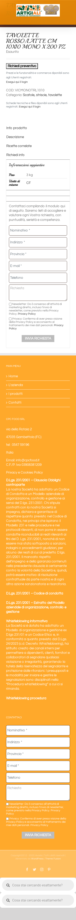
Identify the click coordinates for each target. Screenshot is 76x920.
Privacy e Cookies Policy (24, 472)
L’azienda (16, 385)
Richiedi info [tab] (15, 155)
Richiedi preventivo (22, 66)
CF (28, 183)
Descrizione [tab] (15, 137)
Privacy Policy (27, 313)
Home (13, 376)
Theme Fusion (53, 858)
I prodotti (15, 394)
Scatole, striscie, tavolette (42, 95)
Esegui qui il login (17, 82)
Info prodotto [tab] (16, 128)
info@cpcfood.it (28, 460)
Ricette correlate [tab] (19, 146)
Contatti (15, 402)
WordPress (37, 858)
